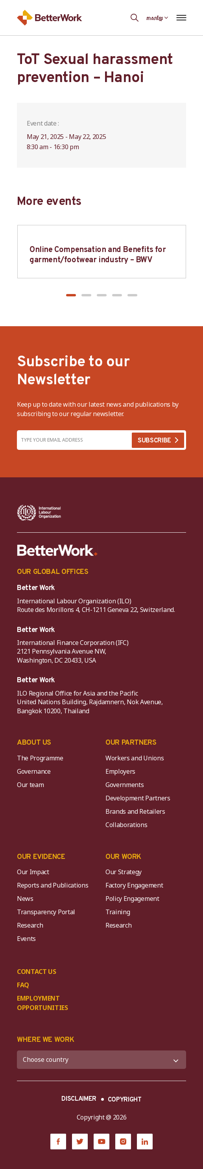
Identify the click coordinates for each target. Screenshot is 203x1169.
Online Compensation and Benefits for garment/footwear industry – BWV (98, 255)
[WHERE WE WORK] (101, 1059)
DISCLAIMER (78, 1099)
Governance (34, 771)
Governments (124, 784)
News (25, 898)
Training (117, 912)
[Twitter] (80, 1141)
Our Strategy (123, 872)
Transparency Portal (46, 912)
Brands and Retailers (135, 811)
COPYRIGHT (125, 1100)
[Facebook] (58, 1141)
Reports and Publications (52, 885)
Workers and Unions (134, 758)
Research (30, 925)
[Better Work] (57, 550)
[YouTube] (101, 1141)
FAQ (23, 985)
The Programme (40, 758)
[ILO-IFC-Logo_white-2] (39, 513)
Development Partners (137, 798)
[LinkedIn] (145, 1141)
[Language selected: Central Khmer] (157, 17)
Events (26, 938)
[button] (71, 295)
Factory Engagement (134, 885)
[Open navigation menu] (181, 18)
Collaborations (126, 824)
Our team (30, 784)
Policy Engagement (133, 898)
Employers (120, 771)
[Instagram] (123, 1141)
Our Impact (33, 872)
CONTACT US (36, 971)
